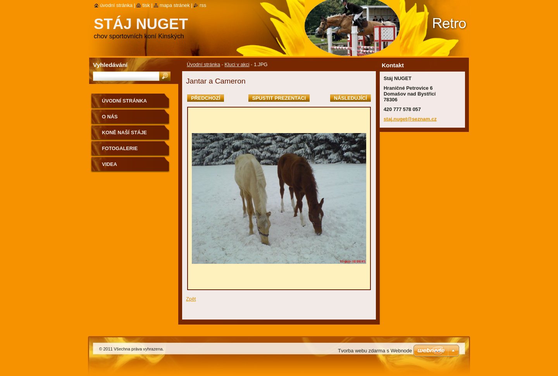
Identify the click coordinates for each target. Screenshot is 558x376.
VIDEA (109, 164)
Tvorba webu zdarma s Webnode (375, 351)
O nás (110, 117)
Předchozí (205, 98)
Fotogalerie (120, 148)
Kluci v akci (236, 64)
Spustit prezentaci (279, 98)
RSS (203, 5)
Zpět (191, 299)
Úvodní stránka (203, 64)
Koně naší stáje (124, 132)
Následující (350, 98)
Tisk (146, 5)
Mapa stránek (175, 5)
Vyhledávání (110, 65)
